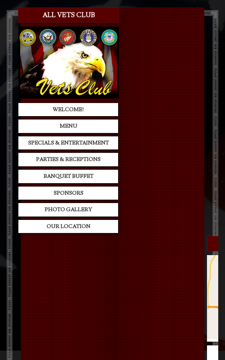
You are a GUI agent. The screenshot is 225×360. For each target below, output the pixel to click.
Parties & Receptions (68, 159)
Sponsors (68, 193)
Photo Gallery (68, 209)
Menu (68, 126)
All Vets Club (68, 15)
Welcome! (68, 109)
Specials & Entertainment (68, 142)
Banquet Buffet (68, 176)
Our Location (68, 226)
